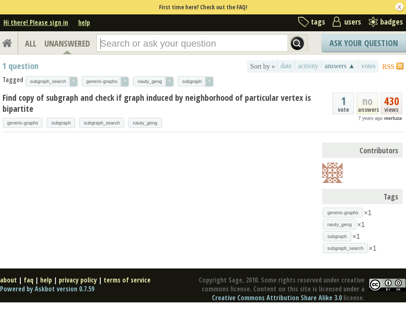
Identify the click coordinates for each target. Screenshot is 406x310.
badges (391, 22)
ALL (30, 43)
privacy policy (78, 280)
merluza (393, 118)
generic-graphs (22, 122)
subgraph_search (102, 122)
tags (318, 22)
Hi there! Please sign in (35, 22)
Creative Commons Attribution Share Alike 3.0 (277, 297)
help (84, 22)
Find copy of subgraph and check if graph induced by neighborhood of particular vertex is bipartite (157, 103)
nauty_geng (145, 122)
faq (28, 280)
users (352, 22)
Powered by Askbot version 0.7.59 (47, 288)
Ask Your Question (363, 43)
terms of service (127, 280)
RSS (388, 66)
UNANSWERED (67, 43)
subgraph (61, 122)
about (8, 280)
